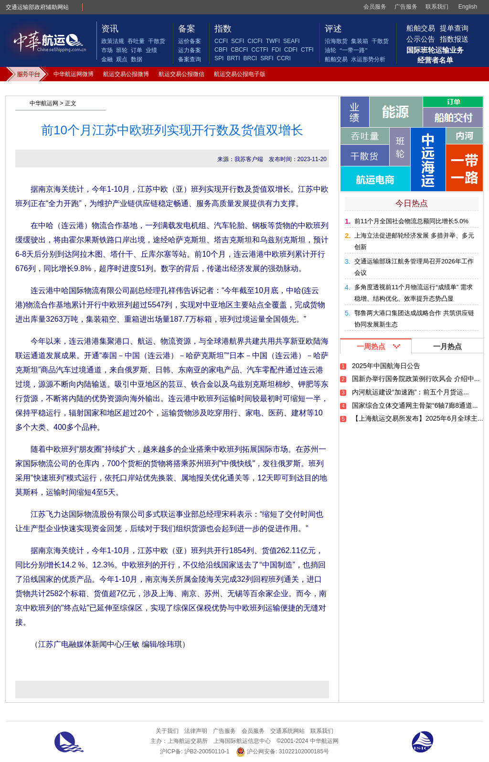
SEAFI (291, 41)
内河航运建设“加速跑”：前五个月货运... (410, 392)
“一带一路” (354, 50)
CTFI (307, 49)
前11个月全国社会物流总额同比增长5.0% (411, 221)
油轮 (330, 50)
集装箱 (359, 41)
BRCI (250, 58)
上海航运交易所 (188, 741)
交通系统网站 (287, 731)
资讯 (109, 28)
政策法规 (112, 41)
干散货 (156, 41)
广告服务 (405, 6)
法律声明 (195, 731)
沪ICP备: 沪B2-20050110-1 (194, 751)
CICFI (254, 41)
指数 (223, 28)
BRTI (233, 58)
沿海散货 (336, 41)
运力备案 (189, 50)
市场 (107, 50)
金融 (107, 59)
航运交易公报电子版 (240, 74)
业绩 (151, 50)
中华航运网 (44, 103)
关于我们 (167, 731)
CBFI (220, 49)
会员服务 (374, 6)
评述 (333, 28)
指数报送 (454, 39)
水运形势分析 (368, 59)
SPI (218, 58)
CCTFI (259, 49)
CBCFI (239, 49)
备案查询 (189, 59)
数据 (136, 59)
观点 (122, 59)
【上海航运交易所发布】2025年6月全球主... (417, 418)
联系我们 (436, 6)
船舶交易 (336, 59)
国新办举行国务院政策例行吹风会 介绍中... (416, 378)
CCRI (283, 58)
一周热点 (371, 346)
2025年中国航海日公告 (386, 366)
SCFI (237, 41)
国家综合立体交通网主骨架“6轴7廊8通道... (415, 405)
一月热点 (447, 346)
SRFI (266, 58)
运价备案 (189, 41)
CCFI (221, 41)
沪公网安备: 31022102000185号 (282, 751)
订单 (136, 50)
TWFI (273, 41)
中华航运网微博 (73, 74)
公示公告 (420, 39)
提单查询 (454, 28)
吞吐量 (136, 41)
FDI (276, 49)
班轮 (122, 50)
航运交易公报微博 (126, 74)
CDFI (291, 49)
